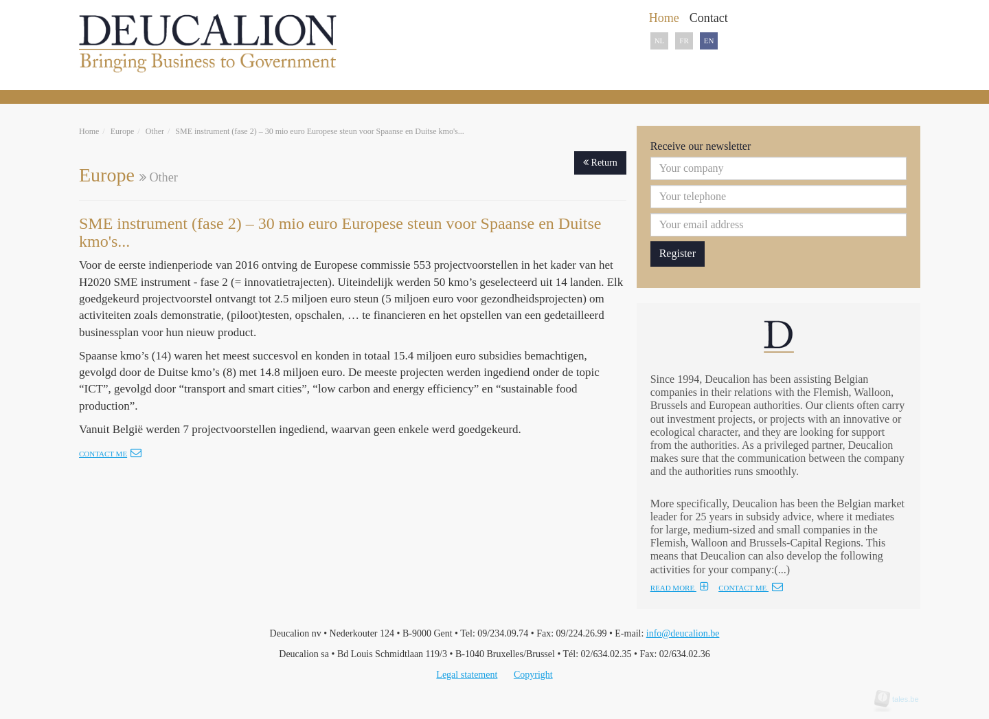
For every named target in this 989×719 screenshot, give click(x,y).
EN (709, 40)
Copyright (533, 675)
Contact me (110, 454)
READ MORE (679, 588)
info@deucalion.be (683, 633)
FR (683, 40)
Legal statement (466, 675)
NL (660, 40)
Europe (123, 131)
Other (155, 131)
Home (89, 131)
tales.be (901, 699)
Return (600, 162)
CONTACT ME (750, 588)
